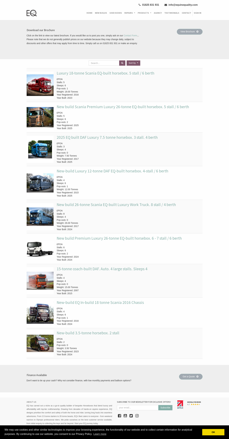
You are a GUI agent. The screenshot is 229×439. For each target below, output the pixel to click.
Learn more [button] (99, 434)
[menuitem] (89, 13)
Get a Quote (191, 376)
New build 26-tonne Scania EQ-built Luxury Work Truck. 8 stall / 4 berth (116, 204)
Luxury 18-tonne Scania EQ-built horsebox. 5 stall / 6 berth (105, 73)
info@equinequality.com (181, 4)
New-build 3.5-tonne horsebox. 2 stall (88, 332)
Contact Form (130, 35)
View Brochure (189, 31)
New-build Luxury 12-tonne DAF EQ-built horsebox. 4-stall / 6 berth (112, 171)
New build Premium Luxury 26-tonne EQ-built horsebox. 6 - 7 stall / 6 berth (119, 238)
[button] (133, 63)
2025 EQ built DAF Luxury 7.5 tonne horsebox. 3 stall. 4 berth (107, 137)
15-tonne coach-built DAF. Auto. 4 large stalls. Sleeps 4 (102, 268)
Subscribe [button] (165, 407)
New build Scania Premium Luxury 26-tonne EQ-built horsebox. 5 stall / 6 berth (123, 106)
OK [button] (213, 432)
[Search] (122, 63)
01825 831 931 (149, 4)
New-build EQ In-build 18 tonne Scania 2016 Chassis (100, 302)
